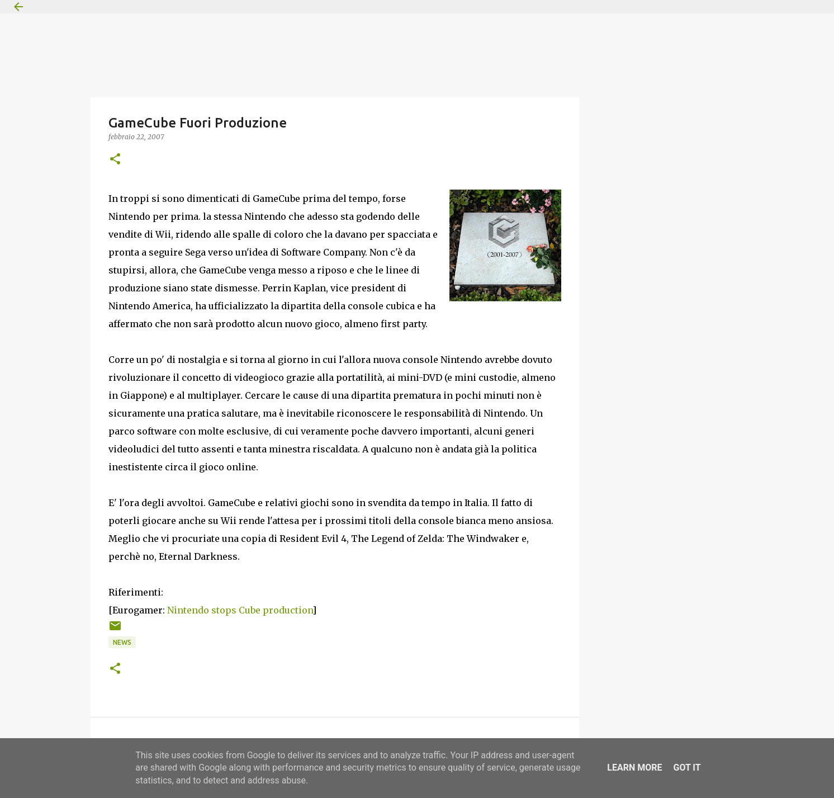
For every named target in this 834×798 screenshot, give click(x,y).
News (122, 642)
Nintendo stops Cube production (239, 610)
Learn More (634, 767)
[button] (115, 159)
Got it (686, 767)
